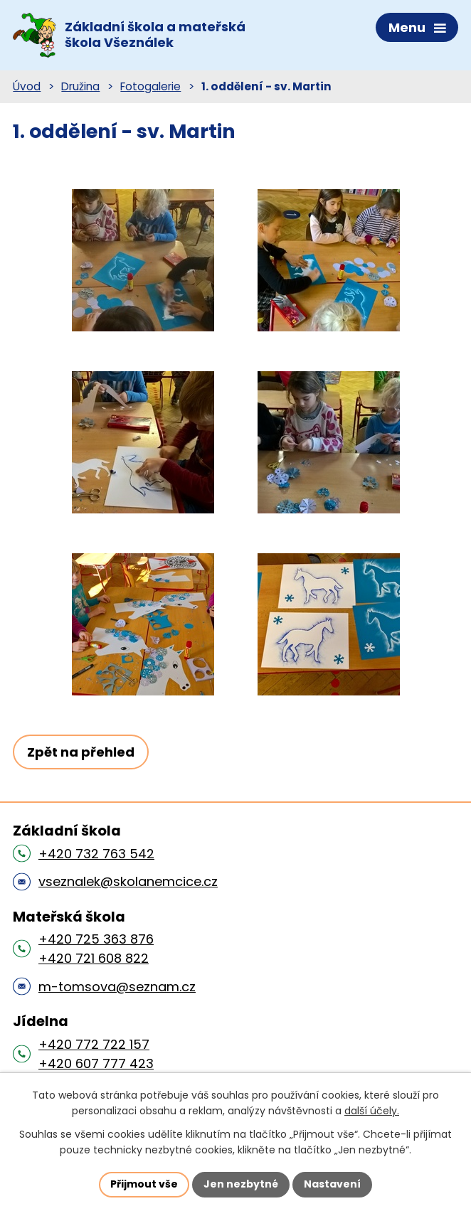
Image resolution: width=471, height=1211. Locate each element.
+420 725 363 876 (96, 939)
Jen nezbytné (240, 1184)
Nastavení (332, 1184)
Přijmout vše (144, 1184)
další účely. (371, 1111)
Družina (80, 86)
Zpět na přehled (80, 752)
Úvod (27, 86)
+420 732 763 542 (96, 854)
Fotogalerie (150, 86)
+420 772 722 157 (93, 1044)
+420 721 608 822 (93, 958)
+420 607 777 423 (96, 1063)
